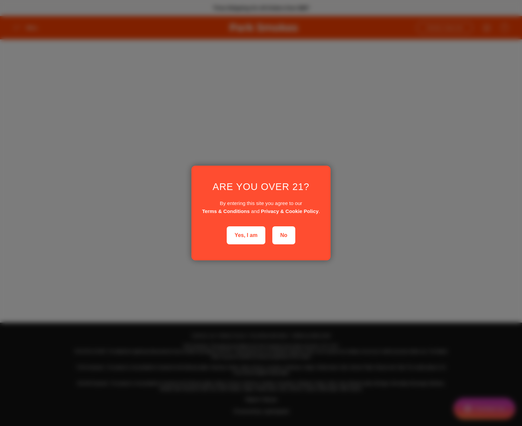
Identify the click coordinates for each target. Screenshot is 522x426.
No (283, 235)
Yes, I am (246, 235)
